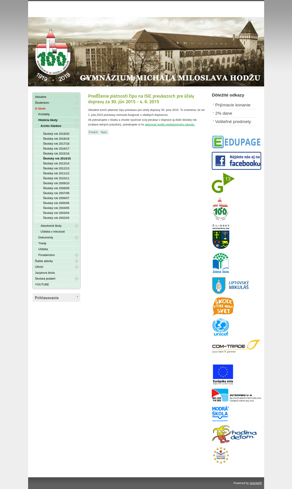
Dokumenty (45, 237)
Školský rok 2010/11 (56, 178)
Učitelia (43, 249)
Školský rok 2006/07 (56, 198)
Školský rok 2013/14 (56, 163)
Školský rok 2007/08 (56, 193)
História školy (48, 120)
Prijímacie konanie (232, 105)
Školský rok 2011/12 (56, 173)
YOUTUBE (42, 284)
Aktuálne (41, 97)
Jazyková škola (45, 272)
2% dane (223, 113)
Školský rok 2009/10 (56, 183)
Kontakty (44, 114)
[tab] (78, 297)
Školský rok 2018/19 (56, 138)
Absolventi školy (51, 225)
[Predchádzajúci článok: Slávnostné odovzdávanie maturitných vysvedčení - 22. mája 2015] (93, 132)
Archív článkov (51, 126)
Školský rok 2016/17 (56, 148)
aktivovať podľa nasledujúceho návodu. (170, 124)
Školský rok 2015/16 (56, 153)
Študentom (42, 102)
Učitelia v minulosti (53, 231)
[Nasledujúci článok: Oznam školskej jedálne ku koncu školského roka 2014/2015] (104, 132)
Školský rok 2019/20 (56, 133)
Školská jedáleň (45, 278)
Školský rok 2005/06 (56, 203)
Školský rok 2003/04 (56, 213)
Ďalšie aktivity (44, 261)
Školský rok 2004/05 (56, 208)
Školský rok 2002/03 (56, 218)
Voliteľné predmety (233, 121)
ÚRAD (39, 267)
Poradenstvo (46, 255)
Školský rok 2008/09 (56, 188)
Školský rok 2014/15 (57, 158)
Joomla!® (256, 483)
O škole (40, 108)
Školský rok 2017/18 (56, 143)
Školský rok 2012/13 (56, 168)
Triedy (42, 243)
